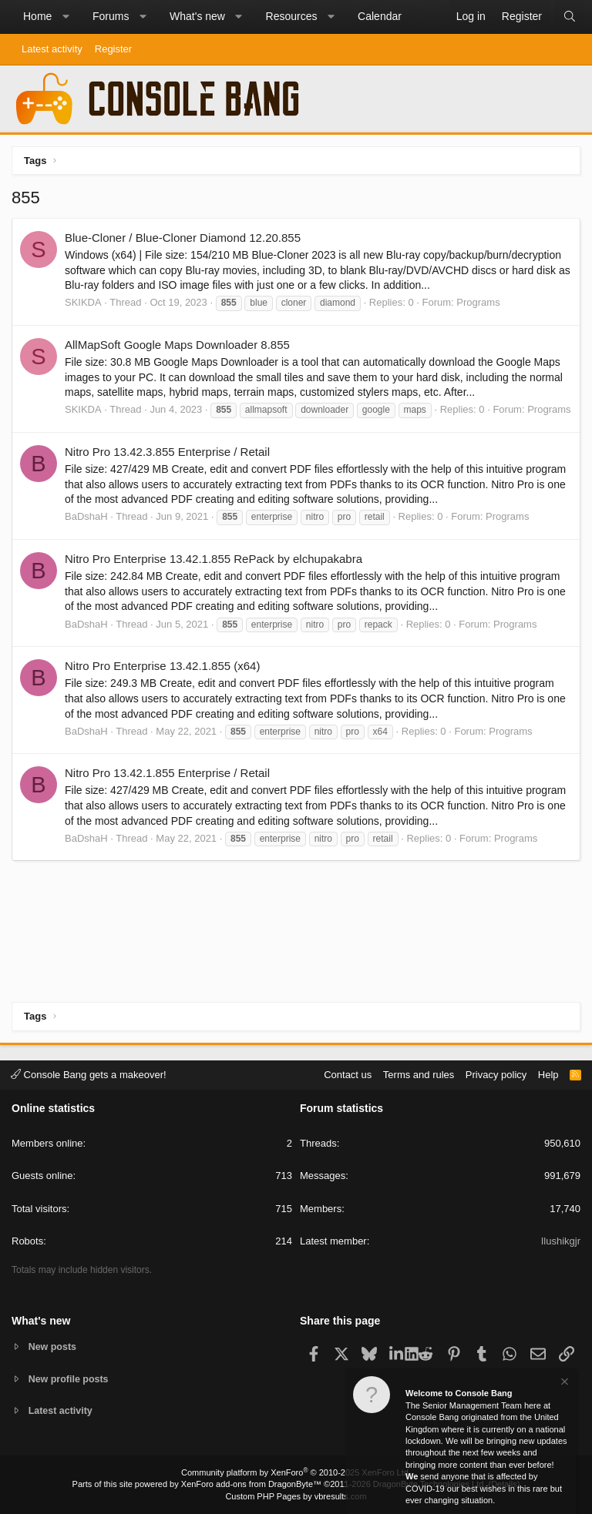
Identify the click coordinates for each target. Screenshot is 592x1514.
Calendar (380, 16)
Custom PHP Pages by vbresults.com (295, 1496)
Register (113, 49)
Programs (478, 302)
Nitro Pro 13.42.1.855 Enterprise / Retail (167, 772)
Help (548, 1073)
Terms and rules (418, 1073)
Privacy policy (496, 1073)
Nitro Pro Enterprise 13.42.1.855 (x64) (162, 665)
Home (37, 16)
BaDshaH (86, 516)
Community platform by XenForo (296, 1472)
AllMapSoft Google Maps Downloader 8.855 (177, 344)
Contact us (348, 1073)
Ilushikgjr (560, 1240)
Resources (292, 16)
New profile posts (70, 1378)
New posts (54, 1346)
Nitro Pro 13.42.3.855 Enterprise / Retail (167, 451)
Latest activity (52, 49)
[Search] (569, 17)
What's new (197, 16)
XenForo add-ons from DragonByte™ (251, 1484)
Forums (110, 16)
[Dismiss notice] (563, 1383)
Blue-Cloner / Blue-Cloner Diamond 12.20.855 (183, 237)
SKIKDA (83, 302)
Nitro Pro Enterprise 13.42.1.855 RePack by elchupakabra (213, 558)
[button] (65, 17)
